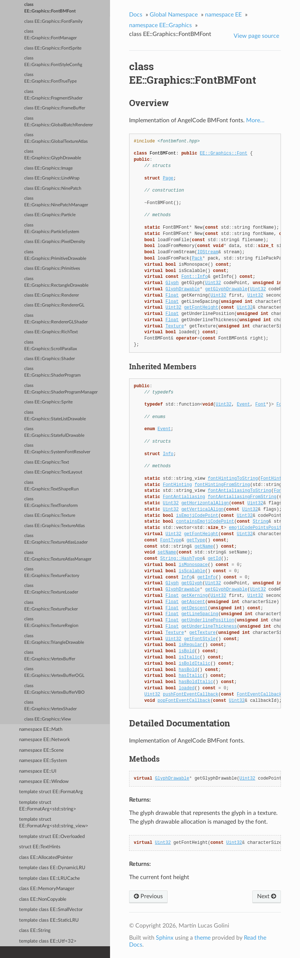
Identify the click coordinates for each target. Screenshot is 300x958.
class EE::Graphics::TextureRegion (51, 622)
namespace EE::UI (37, 771)
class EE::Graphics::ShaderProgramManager (61, 389)
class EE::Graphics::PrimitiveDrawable (55, 255)
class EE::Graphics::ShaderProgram (52, 372)
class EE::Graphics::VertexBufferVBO (54, 689)
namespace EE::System (43, 760)
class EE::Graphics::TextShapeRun (51, 485)
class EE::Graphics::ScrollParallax (50, 345)
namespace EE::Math (40, 729)
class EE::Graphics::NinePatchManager (56, 201)
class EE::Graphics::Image (48, 168)
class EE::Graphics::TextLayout (53, 472)
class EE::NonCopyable (42, 899)
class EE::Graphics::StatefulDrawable (54, 432)
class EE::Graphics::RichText (51, 332)
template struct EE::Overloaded (52, 836)
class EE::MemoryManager (46, 888)
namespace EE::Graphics (160, 25)
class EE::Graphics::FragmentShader (53, 95)
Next (266, 896)
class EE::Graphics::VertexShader (50, 705)
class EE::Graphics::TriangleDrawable (54, 639)
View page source (256, 36)
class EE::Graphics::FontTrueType (50, 78)
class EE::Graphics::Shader (49, 359)
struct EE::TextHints (40, 847)
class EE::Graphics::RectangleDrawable (56, 282)
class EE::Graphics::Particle (50, 215)
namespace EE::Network (44, 739)
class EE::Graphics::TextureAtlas (54, 526)
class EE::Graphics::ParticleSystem (51, 228)
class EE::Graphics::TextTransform (51, 502)
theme (202, 938)
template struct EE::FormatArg (51, 792)
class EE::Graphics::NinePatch (52, 188)
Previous (148, 896)
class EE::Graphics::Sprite (48, 402)
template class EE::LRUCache (49, 878)
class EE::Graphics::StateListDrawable (55, 415)
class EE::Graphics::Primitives (52, 268)
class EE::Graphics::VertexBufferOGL (54, 672)
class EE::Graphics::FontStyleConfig (53, 61)
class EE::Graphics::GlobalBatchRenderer (58, 121)
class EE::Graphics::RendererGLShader (56, 318)
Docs (135, 15)
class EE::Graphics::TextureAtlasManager (57, 556)
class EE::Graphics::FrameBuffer (54, 108)
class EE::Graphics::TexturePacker (51, 605)
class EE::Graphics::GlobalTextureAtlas (56, 138)
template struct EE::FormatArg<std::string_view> (53, 822)
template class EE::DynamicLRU (52, 868)
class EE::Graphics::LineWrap (52, 178)
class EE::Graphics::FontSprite (52, 48)
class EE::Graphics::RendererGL (54, 305)
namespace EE (223, 15)
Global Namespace (174, 15)
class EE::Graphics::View (47, 719)
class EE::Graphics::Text (46, 462)
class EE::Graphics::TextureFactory (51, 572)
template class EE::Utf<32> (48, 941)
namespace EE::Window (44, 781)
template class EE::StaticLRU (49, 920)
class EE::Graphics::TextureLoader (51, 589)
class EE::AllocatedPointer (46, 857)
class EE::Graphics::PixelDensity (54, 242)
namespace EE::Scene (41, 750)
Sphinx (164, 938)
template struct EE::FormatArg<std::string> (47, 806)
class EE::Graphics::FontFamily (53, 21)
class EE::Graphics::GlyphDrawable (52, 154)
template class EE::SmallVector (51, 909)
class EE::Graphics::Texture (49, 516)
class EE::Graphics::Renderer (51, 295)
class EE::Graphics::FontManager (50, 34)
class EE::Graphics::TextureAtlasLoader (56, 539)
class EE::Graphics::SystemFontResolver (57, 448)
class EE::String (35, 930)
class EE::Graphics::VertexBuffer (49, 655)
